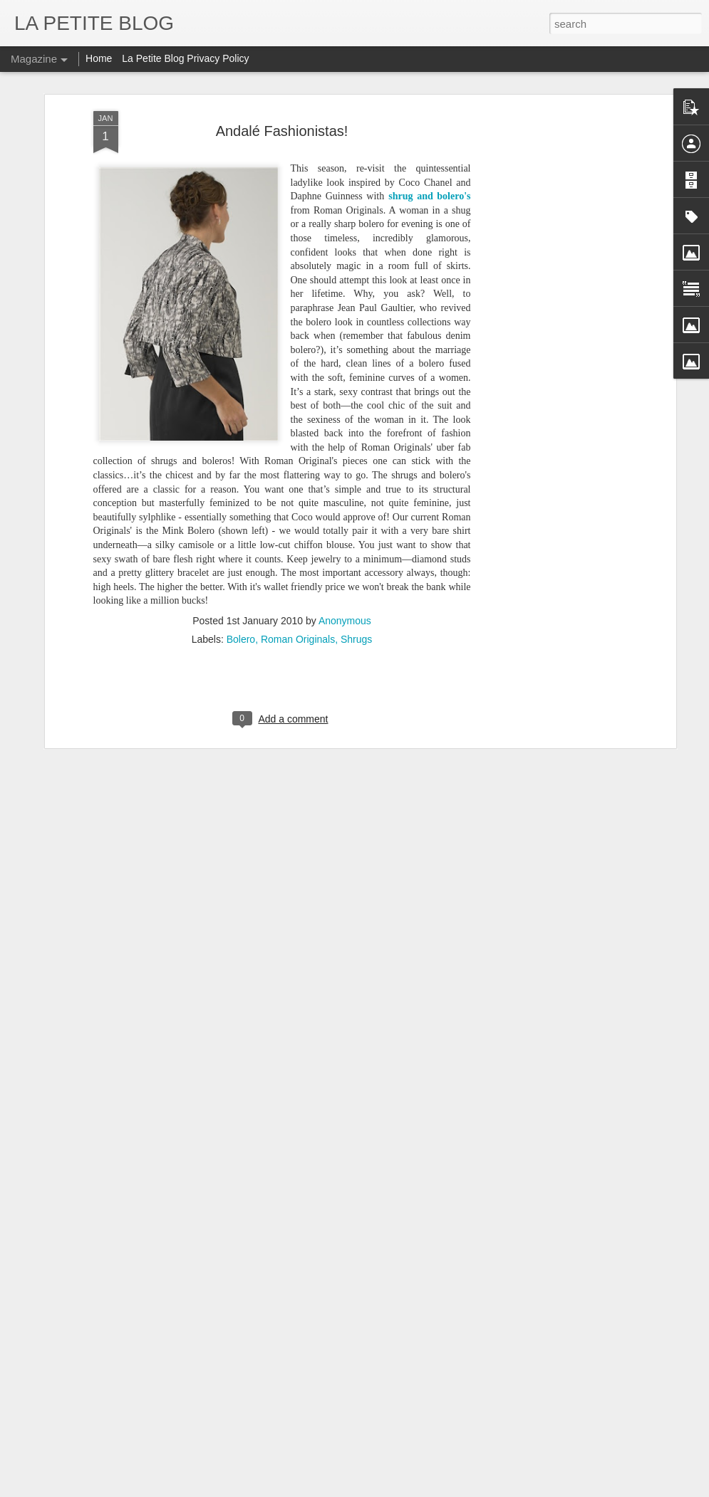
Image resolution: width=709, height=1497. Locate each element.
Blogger (414, 1489)
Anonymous (345, 552)
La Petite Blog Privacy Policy (185, 58)
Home (99, 58)
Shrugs (356, 571)
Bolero (241, 571)
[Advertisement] (549, 138)
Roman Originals (298, 571)
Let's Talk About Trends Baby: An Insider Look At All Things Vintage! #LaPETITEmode (276, 1419)
